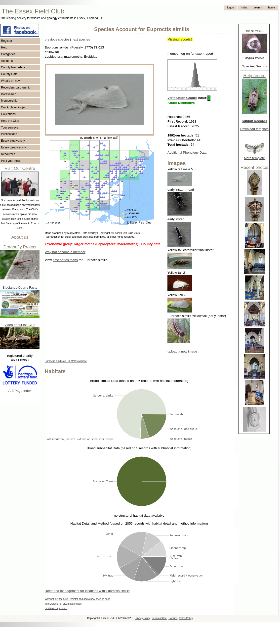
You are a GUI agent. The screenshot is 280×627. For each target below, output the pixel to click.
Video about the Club (19, 325)
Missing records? (180, 39)
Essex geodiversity (13, 147)
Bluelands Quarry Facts (19, 287)
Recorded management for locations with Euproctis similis (87, 591)
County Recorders (13, 67)
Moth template (254, 158)
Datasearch (8, 94)
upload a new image (182, 351)
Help (4, 47)
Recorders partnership (16, 87)
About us (7, 61)
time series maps (65, 260)
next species (81, 39)
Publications (9, 134)
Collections (8, 114)
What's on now (10, 81)
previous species (57, 39)
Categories (8, 54)
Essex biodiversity (13, 140)
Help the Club (10, 121)
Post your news (11, 161)
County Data (9, 74)
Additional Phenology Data (186, 152)
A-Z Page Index (20, 391)
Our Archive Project (14, 107)
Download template (254, 129)
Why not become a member (65, 252)
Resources (8, 154)
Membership (9, 100)
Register (6, 41)
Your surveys (9, 127)
